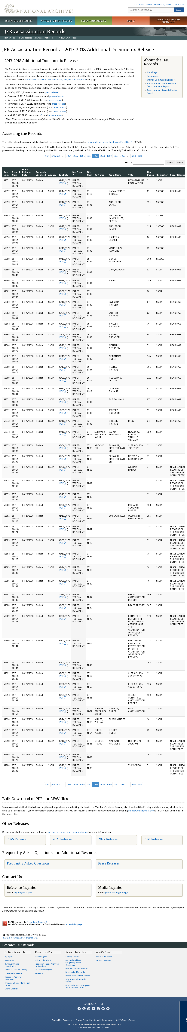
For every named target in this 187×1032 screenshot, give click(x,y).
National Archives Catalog (16, 969)
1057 (89, 155)
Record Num (16, 173)
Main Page (152, 72)
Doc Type (77, 173)
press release (51, 92)
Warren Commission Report (161, 79)
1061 (116, 155)
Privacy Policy (82, 1020)
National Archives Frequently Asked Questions (73, 962)
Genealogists (41, 956)
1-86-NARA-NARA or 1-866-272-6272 (93, 1027)
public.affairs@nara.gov (117, 892)
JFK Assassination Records (46, 37)
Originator (162, 174)
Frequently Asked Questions (28, 863)
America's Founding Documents (168, 21)
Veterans (39, 973)
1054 (68, 155)
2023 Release (62, 839)
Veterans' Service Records (56, 20)
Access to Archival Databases (13, 978)
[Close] (183, 1004)
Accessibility (68, 1020)
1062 (122, 155)
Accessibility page (74, 924)
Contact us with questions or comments (20, 937)
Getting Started (72, 956)
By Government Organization (12, 965)
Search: (129, 162)
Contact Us (178, 4)
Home (7, 37)
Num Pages (150, 173)
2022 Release (107, 839)
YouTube (98, 1008)
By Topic (8, 956)
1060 (109, 155)
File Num (89, 173)
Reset (180, 162)
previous (55, 155)
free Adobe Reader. (37, 922)
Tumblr (93, 1008)
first (47, 155)
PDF (61, 183)
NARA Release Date (26, 172)
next (133, 155)
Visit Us (131, 20)
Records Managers (43, 969)
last (140, 155)
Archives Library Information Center (17, 984)
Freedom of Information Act (101, 1020)
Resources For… (44, 952)
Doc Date (63, 174)
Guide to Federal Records (77, 968)
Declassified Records (75, 972)
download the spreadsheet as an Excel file (108, 142)
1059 (102, 155)
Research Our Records (18, 20)
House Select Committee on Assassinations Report (161, 85)
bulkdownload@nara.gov (141, 810)
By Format (9, 960)
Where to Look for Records (77, 975)
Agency (52, 174)
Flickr (108, 1008)
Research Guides (75, 952)
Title (130, 174)
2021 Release (153, 839)
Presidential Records (14, 973)
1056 (82, 155)
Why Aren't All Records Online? (75, 980)
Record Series (177, 174)
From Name (115, 174)
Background (153, 75)
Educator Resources (93, 20)
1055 (75, 155)
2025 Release (16, 839)
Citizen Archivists (143, 4)
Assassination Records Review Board (162, 92)
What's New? (103, 952)
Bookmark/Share (162, 4)
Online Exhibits (11, 988)
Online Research (15, 952)
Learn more (160, 1026)
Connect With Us (94, 1003)
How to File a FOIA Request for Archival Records (77, 986)
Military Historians (43, 960)
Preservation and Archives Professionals (47, 965)
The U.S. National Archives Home (38, 8)
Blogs (103, 1008)
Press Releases (109, 863)
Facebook (79, 1008)
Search (179, 10)
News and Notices (104, 956)
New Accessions (103, 960)
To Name (99, 174)
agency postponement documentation (68, 831)
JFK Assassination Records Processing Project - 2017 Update (55, 79)
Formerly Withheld (41, 173)
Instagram (89, 1008)
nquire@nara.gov (23, 892)
